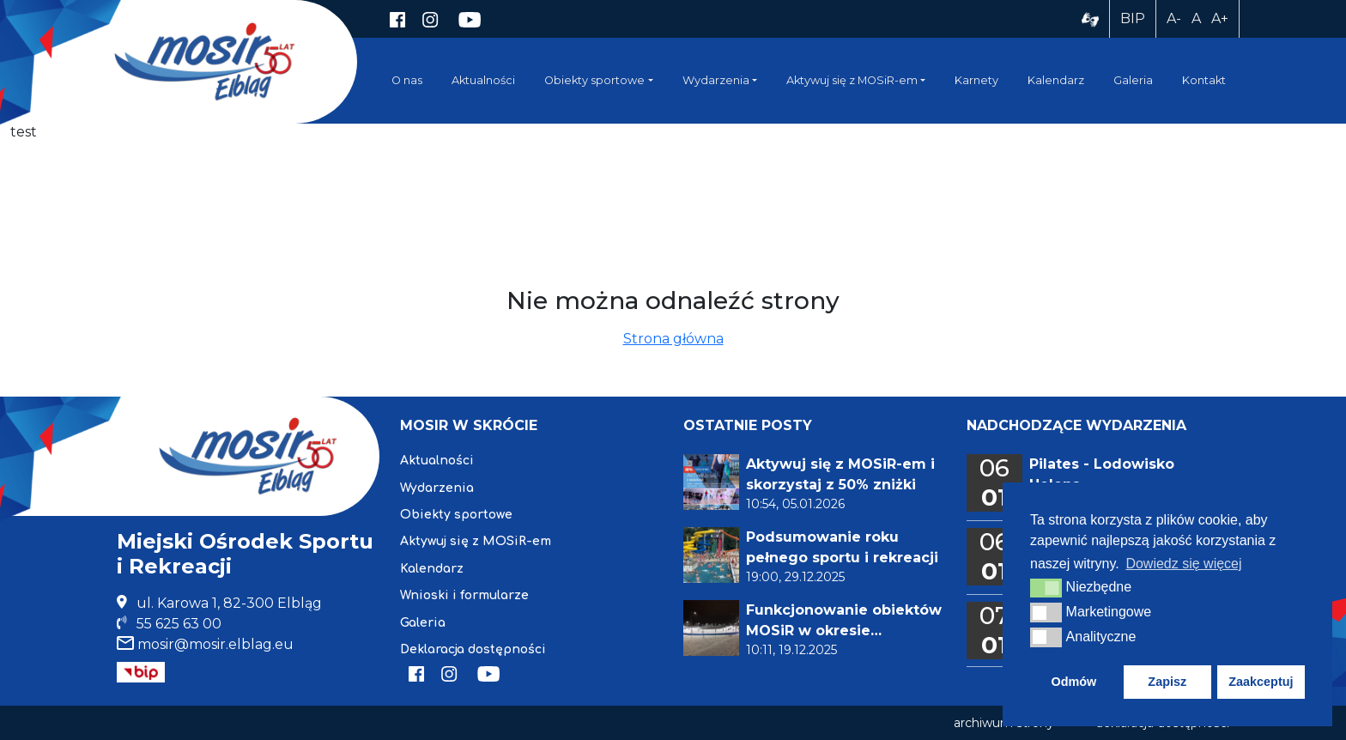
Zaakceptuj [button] (1260, 681)
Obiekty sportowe (594, 80)
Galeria (1133, 80)
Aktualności (483, 80)
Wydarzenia (715, 80)
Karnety (976, 80)
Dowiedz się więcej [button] (1183, 563)
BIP (1132, 18)
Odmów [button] (1073, 681)
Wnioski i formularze (464, 595)
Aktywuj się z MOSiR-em (852, 80)
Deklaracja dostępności (473, 649)
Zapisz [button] (1167, 681)
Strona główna (673, 339)
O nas (406, 80)
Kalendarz (1056, 80)
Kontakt (1204, 80)
